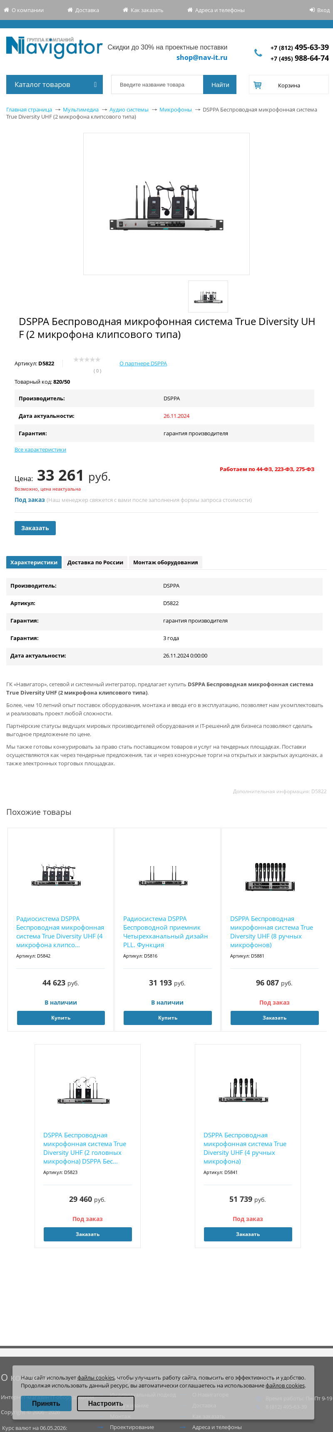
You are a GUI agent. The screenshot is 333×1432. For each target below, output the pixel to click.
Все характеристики (40, 449)
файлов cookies (285, 1385)
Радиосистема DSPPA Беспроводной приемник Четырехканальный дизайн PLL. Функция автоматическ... (165, 932)
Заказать (35, 528)
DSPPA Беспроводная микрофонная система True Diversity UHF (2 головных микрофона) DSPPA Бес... (84, 1148)
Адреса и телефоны (220, 10)
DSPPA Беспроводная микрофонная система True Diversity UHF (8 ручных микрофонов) (271, 931)
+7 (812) (300, 48)
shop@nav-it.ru (202, 57)
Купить (60, 1017)
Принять (46, 1403)
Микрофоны (175, 109)
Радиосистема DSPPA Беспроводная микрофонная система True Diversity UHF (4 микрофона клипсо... (60, 931)
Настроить (105, 1403)
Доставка (87, 10)
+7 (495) (300, 58)
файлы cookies (95, 1377)
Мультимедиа (81, 109)
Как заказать (147, 10)
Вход (323, 10)
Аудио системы (129, 109)
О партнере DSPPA (143, 363)
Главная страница (29, 109)
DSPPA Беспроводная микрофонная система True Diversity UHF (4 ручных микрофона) (245, 1148)
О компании (28, 10)
